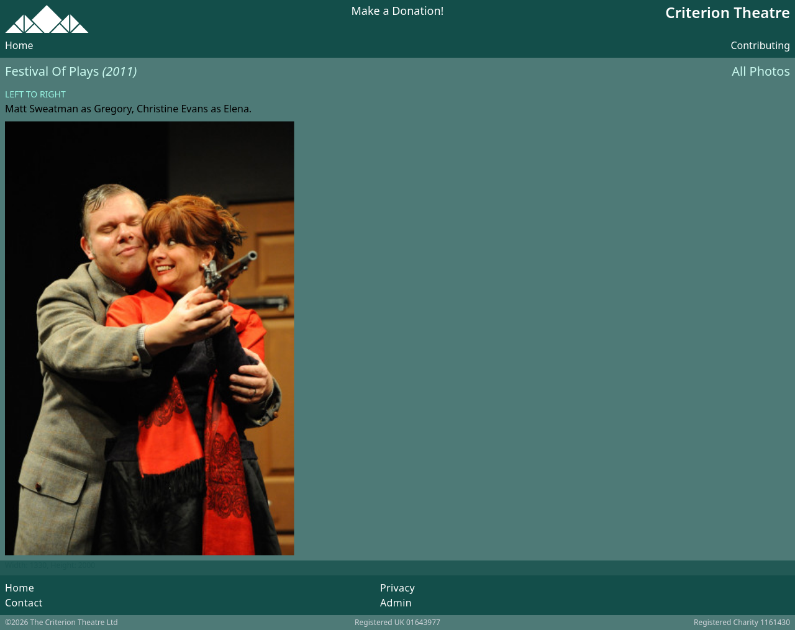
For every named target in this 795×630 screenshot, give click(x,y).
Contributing (760, 45)
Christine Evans (172, 108)
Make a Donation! (398, 11)
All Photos (761, 71)
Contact (24, 603)
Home (19, 45)
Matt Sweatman (41, 108)
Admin (396, 603)
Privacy (397, 588)
